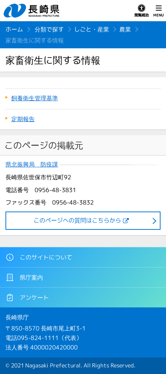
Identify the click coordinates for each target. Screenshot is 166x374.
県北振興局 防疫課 (31, 164)
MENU (158, 11)
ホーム (14, 29)
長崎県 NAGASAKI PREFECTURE (32, 11)
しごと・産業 (91, 29)
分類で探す (49, 29)
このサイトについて (38, 257)
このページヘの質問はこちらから (77, 220)
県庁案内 (24, 277)
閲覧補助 (141, 11)
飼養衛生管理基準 (34, 98)
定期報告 (23, 119)
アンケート (27, 297)
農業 (125, 29)
